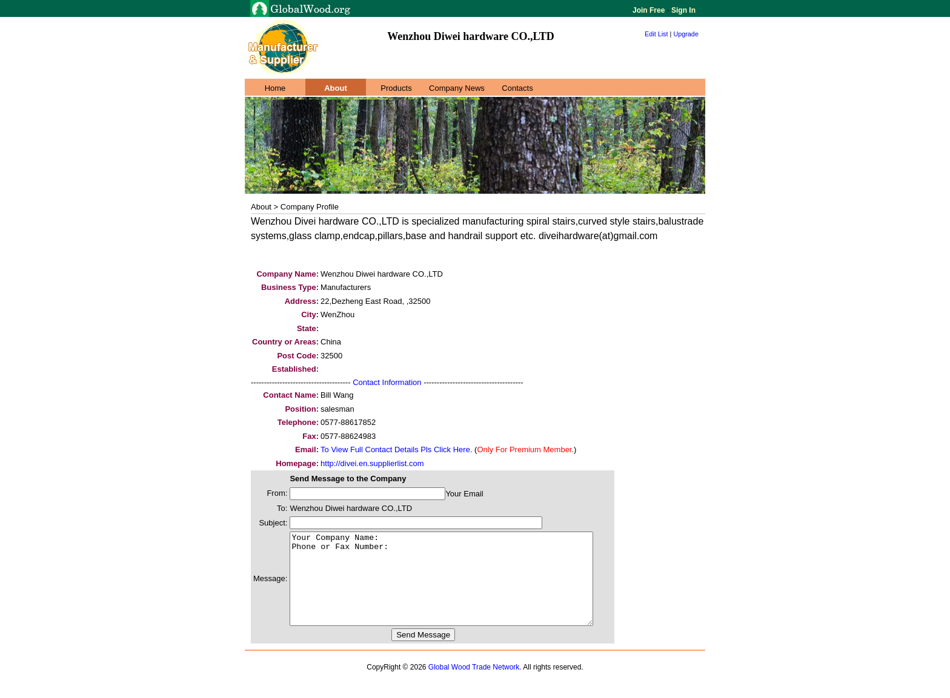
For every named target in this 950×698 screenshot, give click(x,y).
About (335, 88)
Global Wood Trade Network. (475, 685)
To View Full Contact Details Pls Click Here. (396, 449)
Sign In (682, 10)
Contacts (517, 88)
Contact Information (387, 382)
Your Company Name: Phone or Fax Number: (459, 588)
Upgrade (686, 34)
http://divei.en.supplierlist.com (372, 463)
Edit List (656, 34)
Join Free (650, 10)
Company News (457, 88)
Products (395, 88)
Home (275, 88)
